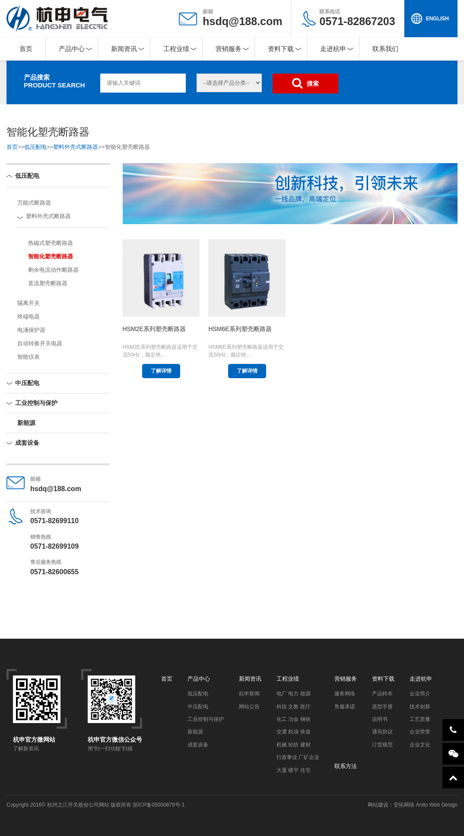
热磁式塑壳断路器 (50, 243)
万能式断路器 (34, 202)
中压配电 (27, 382)
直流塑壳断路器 (47, 283)
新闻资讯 (124, 48)
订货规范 (382, 745)
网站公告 (249, 707)
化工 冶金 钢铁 (293, 719)
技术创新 (420, 707)
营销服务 (229, 48)
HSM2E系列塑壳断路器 (154, 328)
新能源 (26, 422)
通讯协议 (382, 732)
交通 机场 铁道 (293, 732)
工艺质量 (420, 719)
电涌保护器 (31, 330)
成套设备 (27, 442)
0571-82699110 (54, 520)
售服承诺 (344, 707)
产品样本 (382, 694)
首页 (25, 48)
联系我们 (385, 48)
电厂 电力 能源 (293, 694)
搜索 (305, 83)
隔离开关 (28, 303)
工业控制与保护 (36, 402)
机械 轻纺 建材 (293, 745)
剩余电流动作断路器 (53, 270)
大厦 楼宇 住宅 (293, 770)
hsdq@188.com (242, 21)
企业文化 (420, 745)
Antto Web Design (436, 805)
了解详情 (161, 371)
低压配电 (35, 147)
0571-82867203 (357, 18)
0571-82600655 (54, 572)
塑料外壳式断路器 (75, 147)
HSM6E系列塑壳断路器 (239, 328)
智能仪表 (28, 357)
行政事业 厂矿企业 (297, 757)
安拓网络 (404, 805)
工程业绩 (176, 48)
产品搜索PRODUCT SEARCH (54, 81)
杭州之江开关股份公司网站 (78, 805)
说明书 (380, 719)
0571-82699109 (54, 546)
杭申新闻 (249, 694)
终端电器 (28, 316)
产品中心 (72, 48)
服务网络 (344, 694)
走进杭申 (333, 48)
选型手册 (382, 707)
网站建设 (378, 805)
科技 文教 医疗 (293, 707)
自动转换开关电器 (39, 343)
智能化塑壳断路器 (50, 256)
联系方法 (345, 766)
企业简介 (420, 694)
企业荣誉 (420, 732)
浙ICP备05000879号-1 (158, 805)
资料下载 (281, 48)
